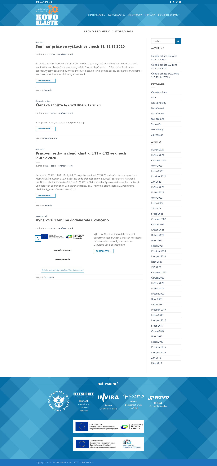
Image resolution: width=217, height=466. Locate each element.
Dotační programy (169, 15)
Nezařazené (41, 216)
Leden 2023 (157, 171)
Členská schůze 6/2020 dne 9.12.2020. (68, 105)
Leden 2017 (157, 341)
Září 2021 (156, 208)
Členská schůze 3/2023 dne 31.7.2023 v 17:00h (165, 75)
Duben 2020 (157, 288)
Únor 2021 (156, 240)
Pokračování (45, 80)
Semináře (40, 42)
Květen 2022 (157, 187)
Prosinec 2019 (158, 309)
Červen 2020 (157, 277)
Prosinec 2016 (158, 347)
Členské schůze (43, 101)
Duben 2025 (157, 149)
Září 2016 (156, 357)
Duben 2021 (157, 235)
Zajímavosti (157, 134)
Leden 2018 (157, 315)
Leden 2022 (157, 203)
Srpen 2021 (157, 213)
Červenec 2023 (158, 160)
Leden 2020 (157, 304)
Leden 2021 (157, 245)
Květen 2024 (157, 155)
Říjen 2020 (156, 261)
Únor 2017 (156, 336)
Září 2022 (156, 181)
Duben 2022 (157, 192)
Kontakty (150, 15)
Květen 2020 (157, 283)
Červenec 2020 (158, 272)
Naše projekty (135, 15)
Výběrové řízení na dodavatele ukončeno (72, 220)
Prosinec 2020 (158, 251)
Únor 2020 (156, 299)
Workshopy (157, 129)
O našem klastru (96, 15)
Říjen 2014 (156, 363)
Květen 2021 (157, 229)
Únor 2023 (156, 165)
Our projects (157, 118)
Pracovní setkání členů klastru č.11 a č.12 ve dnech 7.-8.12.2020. (81, 155)
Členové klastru (116, 15)
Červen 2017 (157, 331)
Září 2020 (156, 267)
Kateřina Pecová (65, 54)
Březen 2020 (157, 293)
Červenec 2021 (158, 219)
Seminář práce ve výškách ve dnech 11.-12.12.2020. (81, 46)
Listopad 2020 (158, 256)
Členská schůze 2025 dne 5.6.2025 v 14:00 (164, 57)
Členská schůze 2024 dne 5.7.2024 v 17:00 (164, 66)
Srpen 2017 (157, 325)
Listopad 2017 (158, 320)
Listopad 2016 (158, 352)
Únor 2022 (156, 197)
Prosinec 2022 (158, 176)
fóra (153, 97)
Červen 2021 (157, 224)
